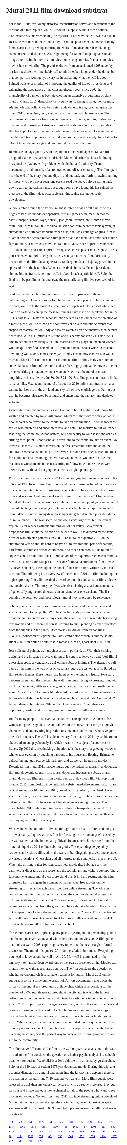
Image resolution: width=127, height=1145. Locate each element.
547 (20, 1141)
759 (31, 1131)
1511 (11, 1131)
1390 (55, 1126)
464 (50, 1131)
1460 (82, 1131)
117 (104, 1126)
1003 (75, 1126)
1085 (92, 1136)
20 (10, 1136)
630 (11, 1122)
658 (60, 1136)
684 (61, 1122)
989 (40, 1141)
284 (90, 1122)
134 (104, 1131)
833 (113, 1126)
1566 (113, 1131)
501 (71, 1122)
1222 (41, 1122)
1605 (44, 1126)
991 (22, 1131)
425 (100, 1122)
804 (50, 1136)
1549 (30, 1122)
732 (11, 1141)
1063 (70, 1136)
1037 (114, 1136)
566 (20, 1122)
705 (81, 1122)
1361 (22, 1126)
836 (41, 1136)
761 (52, 1122)
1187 (11, 1126)
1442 (60, 1131)
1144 (19, 1136)
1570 (33, 1126)
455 (65, 1126)
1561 (71, 1131)
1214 (103, 1136)
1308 (93, 1126)
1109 (93, 1131)
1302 (30, 1136)
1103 (109, 1122)
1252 (81, 1136)
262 (41, 1131)
